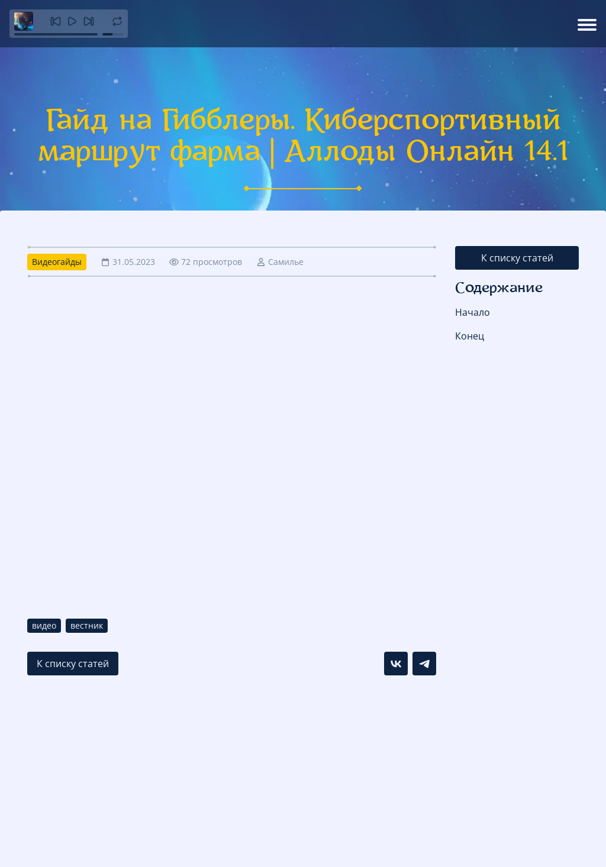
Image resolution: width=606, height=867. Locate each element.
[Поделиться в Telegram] (424, 663)
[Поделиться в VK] (396, 663)
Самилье (286, 261)
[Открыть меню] (587, 23)
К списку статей (517, 257)
